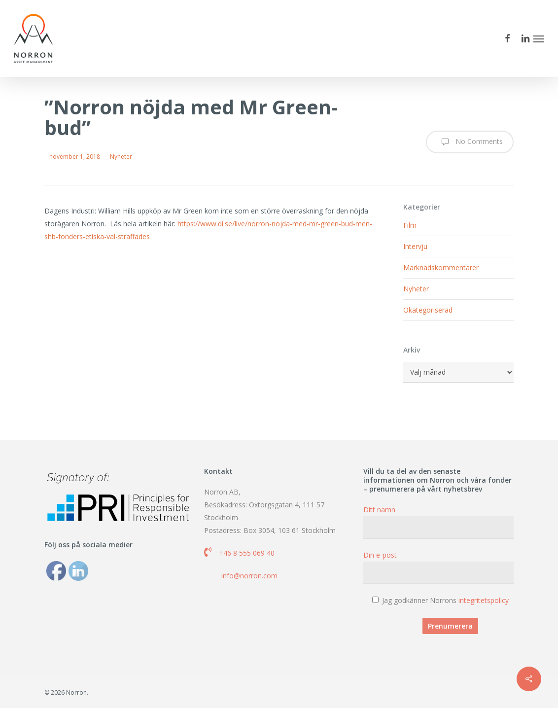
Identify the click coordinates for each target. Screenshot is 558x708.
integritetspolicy (483, 600)
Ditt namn (438, 522)
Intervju (415, 246)
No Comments (470, 142)
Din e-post (438, 567)
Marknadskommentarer (441, 267)
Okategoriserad (428, 310)
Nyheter (121, 156)
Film (410, 225)
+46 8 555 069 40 (247, 553)
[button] (538, 38)
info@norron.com (249, 575)
